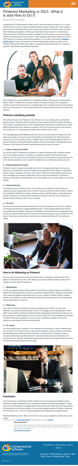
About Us (66, 454)
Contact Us (45, 454)
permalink (50, 420)
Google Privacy (58, 456)
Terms (43, 456)
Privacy (49, 456)
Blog (73, 454)
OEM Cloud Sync (56, 454)
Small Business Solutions (23, 420)
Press (68, 456)
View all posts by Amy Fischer (23, 430)
